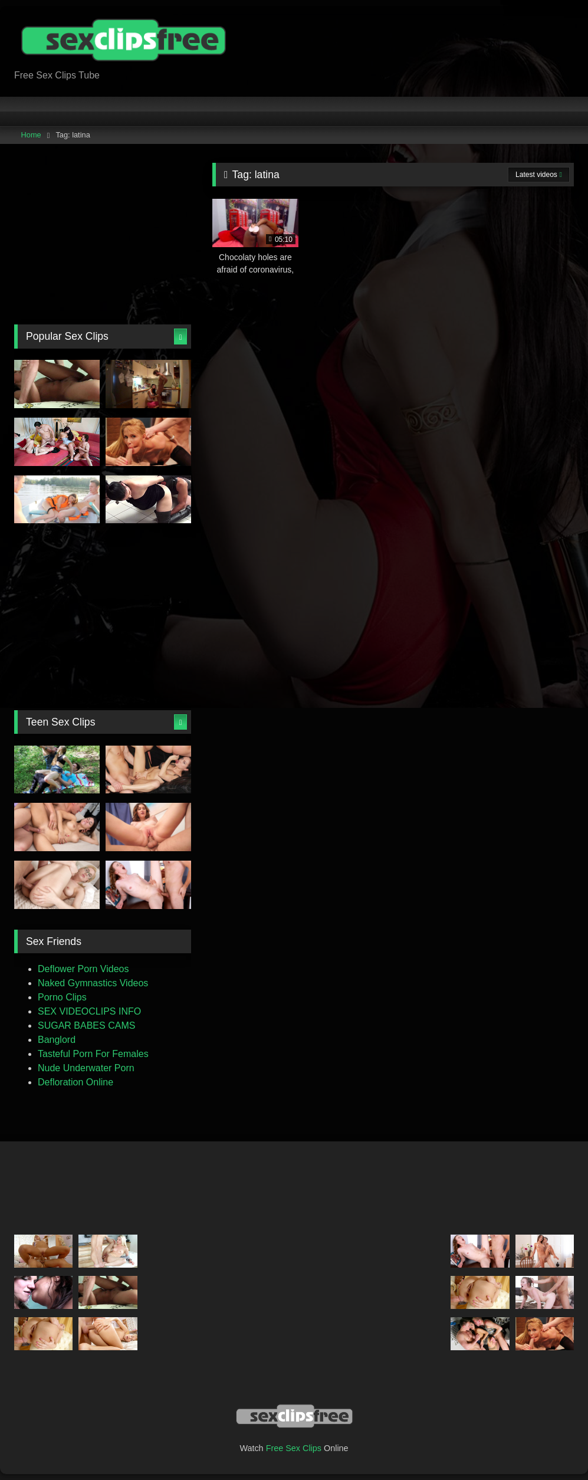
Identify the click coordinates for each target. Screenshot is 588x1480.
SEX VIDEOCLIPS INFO (89, 1011)
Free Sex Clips (293, 1448)
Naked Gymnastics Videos (93, 983)
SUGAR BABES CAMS (86, 1025)
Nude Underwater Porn (86, 1068)
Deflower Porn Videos (83, 969)
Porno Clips (62, 997)
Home (31, 134)
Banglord (56, 1040)
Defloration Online (75, 1082)
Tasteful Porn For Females (93, 1054)
